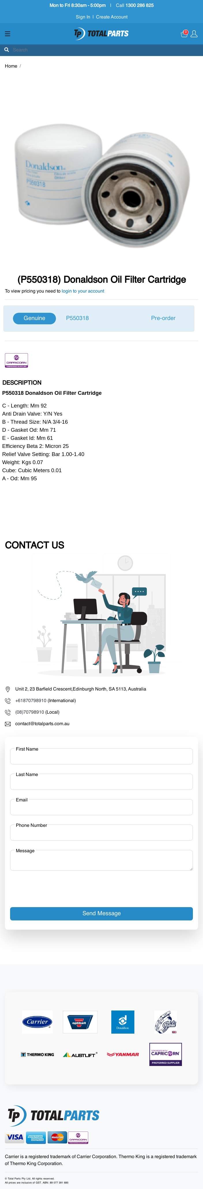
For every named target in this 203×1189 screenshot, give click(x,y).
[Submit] (6, 50)
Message (25, 851)
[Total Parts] (101, 33)
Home (11, 66)
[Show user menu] (194, 33)
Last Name (27, 775)
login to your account (83, 291)
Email (22, 800)
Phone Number (31, 825)
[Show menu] (7, 33)
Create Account (111, 17)
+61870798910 (30, 701)
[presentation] (54, 886)
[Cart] (184, 33)
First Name (27, 749)
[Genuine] (98, 319)
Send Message (101, 914)
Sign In (83, 17)
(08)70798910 (29, 712)
